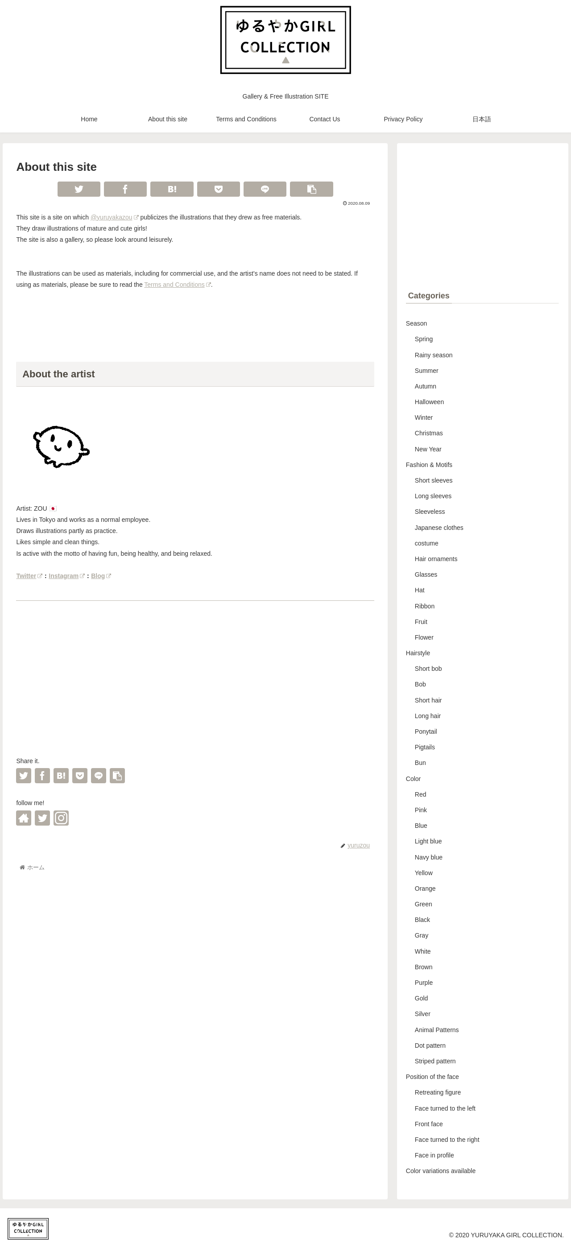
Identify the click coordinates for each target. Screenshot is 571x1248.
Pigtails (425, 747)
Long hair (428, 715)
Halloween (429, 401)
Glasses (426, 574)
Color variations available (441, 1170)
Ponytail (426, 731)
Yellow (424, 872)
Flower (424, 637)
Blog (101, 575)
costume (427, 543)
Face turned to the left (445, 1108)
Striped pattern (435, 1061)
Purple (424, 982)
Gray (421, 935)
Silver (422, 1013)
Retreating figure (438, 1092)
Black (422, 919)
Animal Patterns (437, 1029)
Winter (424, 417)
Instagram (67, 575)
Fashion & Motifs (429, 464)
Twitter (29, 575)
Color (413, 778)
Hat (420, 590)
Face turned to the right (447, 1139)
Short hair (428, 700)
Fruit (421, 621)
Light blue (428, 841)
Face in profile (434, 1155)
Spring (424, 339)
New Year (428, 449)
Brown (424, 967)
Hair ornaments (436, 558)
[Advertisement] (195, 682)
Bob (420, 684)
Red (420, 794)
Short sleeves (434, 480)
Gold (421, 998)
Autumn (425, 386)
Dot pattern (430, 1045)
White (423, 951)
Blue (421, 825)
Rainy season (434, 355)
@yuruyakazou (115, 217)
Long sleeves (433, 496)
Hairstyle (418, 653)
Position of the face (432, 1076)
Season (416, 323)
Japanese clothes (439, 527)
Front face (429, 1124)
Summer (427, 370)
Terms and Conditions (177, 284)
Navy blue (429, 857)
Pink (421, 810)
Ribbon (424, 606)
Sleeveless (430, 511)
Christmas (429, 433)
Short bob (428, 668)
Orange (425, 888)
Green (423, 904)
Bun (420, 762)
